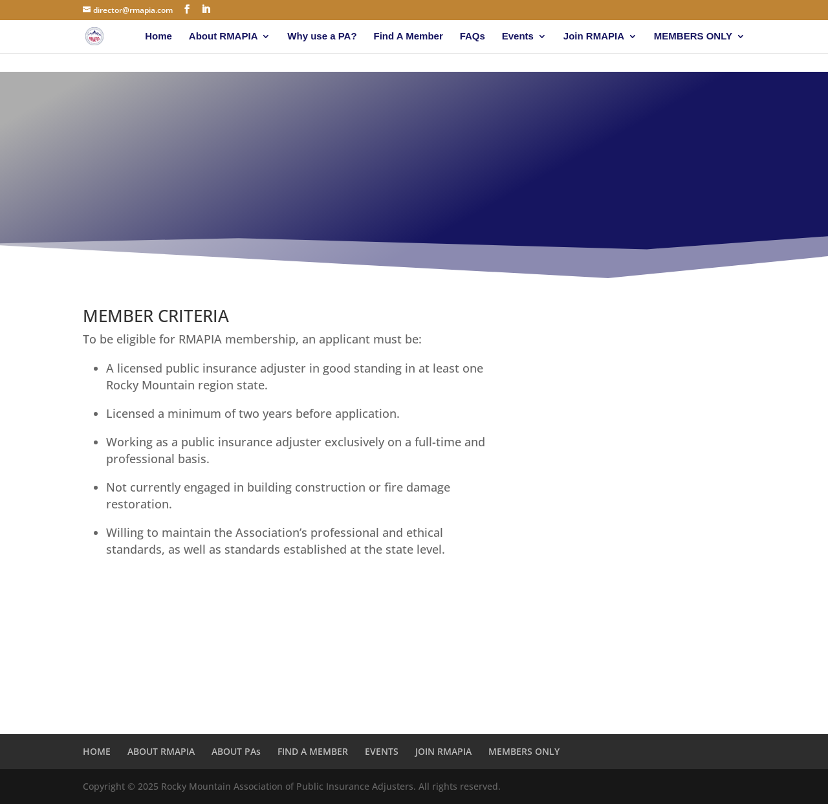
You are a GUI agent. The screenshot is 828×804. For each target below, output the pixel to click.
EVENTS (381, 751)
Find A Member (408, 36)
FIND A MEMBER (313, 751)
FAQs (472, 36)
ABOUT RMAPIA (161, 751)
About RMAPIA (223, 36)
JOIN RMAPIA (443, 751)
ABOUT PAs (236, 751)
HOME (97, 751)
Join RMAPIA (593, 36)
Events (518, 36)
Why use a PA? (321, 36)
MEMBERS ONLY (693, 36)
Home (158, 36)
